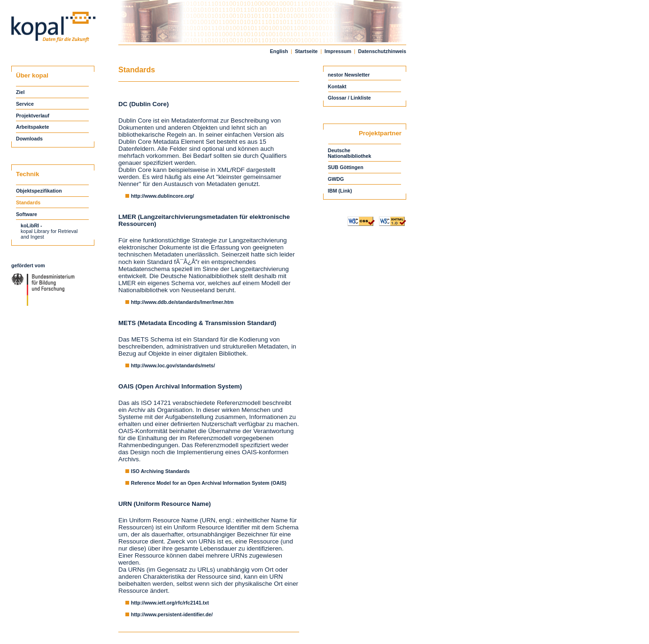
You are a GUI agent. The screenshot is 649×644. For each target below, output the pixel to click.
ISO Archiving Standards (160, 471)
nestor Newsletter (349, 75)
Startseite (306, 51)
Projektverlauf (32, 115)
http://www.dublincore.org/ (162, 196)
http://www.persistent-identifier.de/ (172, 614)
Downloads (29, 138)
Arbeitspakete (32, 127)
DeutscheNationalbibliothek (349, 153)
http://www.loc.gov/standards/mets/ (173, 365)
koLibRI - (31, 225)
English (279, 51)
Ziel (21, 92)
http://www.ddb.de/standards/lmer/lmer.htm (182, 302)
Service (25, 104)
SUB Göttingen (346, 167)
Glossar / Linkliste (349, 98)
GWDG (336, 179)
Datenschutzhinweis (382, 51)
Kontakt (337, 86)
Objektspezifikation (39, 191)
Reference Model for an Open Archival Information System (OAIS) (208, 483)
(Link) (345, 191)
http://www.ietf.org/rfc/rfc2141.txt (170, 602)
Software (26, 214)
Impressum (337, 51)
